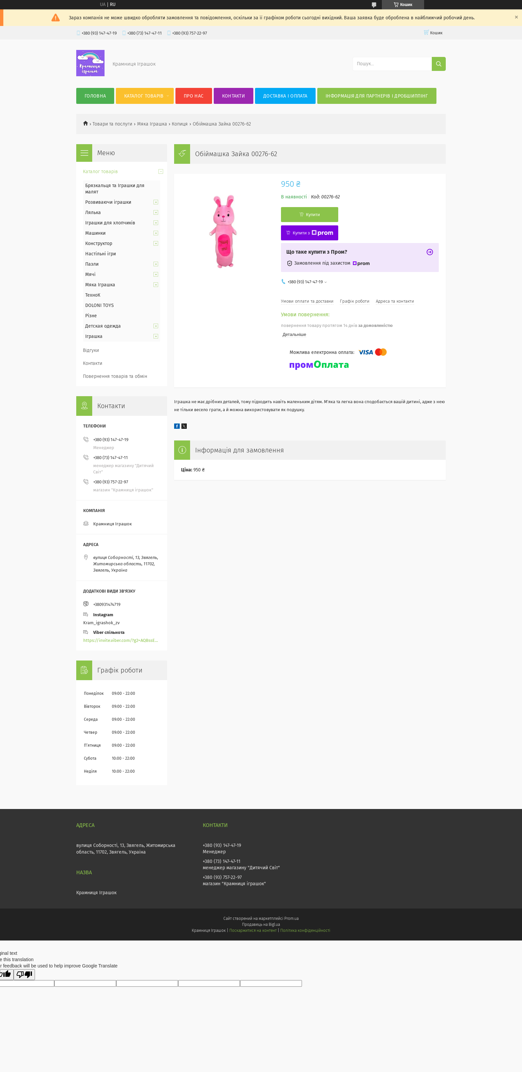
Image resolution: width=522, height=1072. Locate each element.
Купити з (313, 233)
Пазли (92, 264)
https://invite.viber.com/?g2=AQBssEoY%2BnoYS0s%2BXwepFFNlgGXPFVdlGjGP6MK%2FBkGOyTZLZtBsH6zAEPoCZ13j (121, 640)
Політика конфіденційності (305, 930)
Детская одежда (103, 326)
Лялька (93, 212)
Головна (95, 96)
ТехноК (92, 295)
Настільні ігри (100, 254)
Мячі (90, 274)
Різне (91, 316)
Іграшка (94, 336)
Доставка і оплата (285, 96)
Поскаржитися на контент (252, 930)
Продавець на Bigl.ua (261, 924)
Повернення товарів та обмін (115, 376)
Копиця (180, 124)
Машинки (95, 233)
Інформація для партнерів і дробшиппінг (377, 96)
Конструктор (98, 243)
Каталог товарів (144, 96)
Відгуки (91, 350)
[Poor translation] (24, 974)
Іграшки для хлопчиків (110, 223)
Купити (313, 214)
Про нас (193, 96)
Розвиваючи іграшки (108, 202)
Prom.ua (291, 918)
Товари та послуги (112, 124)
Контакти (233, 96)
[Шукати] (439, 64)
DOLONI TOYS (99, 305)
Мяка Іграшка (152, 124)
